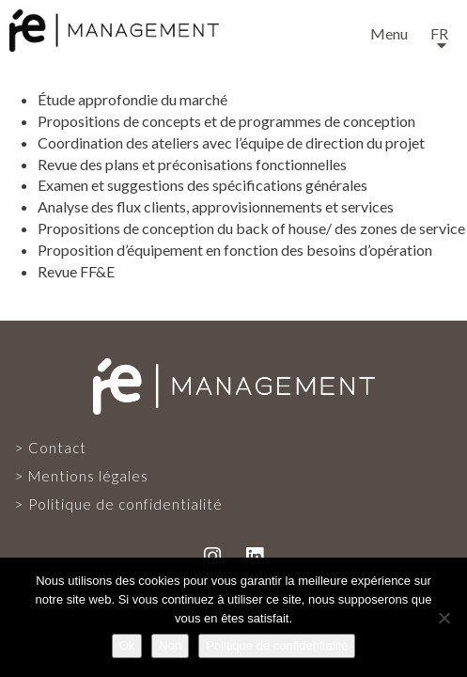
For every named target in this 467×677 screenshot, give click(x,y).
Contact (57, 447)
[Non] (443, 617)
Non (170, 645)
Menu (389, 33)
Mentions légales (88, 475)
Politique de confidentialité (125, 504)
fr (439, 33)
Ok (127, 645)
